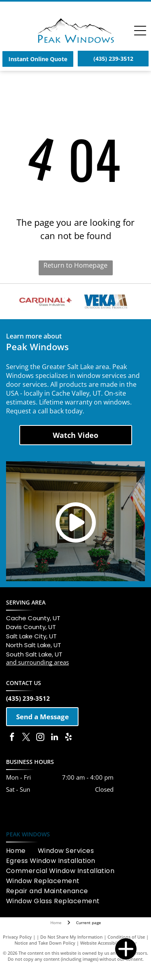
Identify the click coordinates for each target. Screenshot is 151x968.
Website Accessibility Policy (108, 943)
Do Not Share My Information (71, 937)
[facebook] (12, 738)
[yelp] (68, 738)
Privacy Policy (17, 937)
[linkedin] (54, 738)
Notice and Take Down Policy (44, 943)
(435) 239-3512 (28, 698)
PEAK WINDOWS (28, 834)
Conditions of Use (126, 937)
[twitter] (26, 738)
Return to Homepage (75, 265)
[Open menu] (140, 31)
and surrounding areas (37, 662)
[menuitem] (22, 851)
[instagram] (40, 738)
